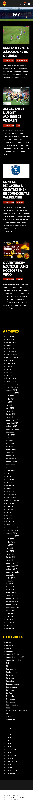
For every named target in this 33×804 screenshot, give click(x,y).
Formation (10, 681)
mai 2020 (9, 548)
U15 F (8, 741)
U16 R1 (9, 747)
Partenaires (10, 702)
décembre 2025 (12, 348)
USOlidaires (10, 773)
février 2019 (11, 593)
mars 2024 (10, 411)
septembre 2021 (12, 500)
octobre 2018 (11, 605)
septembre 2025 (12, 357)
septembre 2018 (12, 608)
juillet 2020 (10, 542)
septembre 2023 (12, 429)
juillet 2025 (10, 363)
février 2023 (11, 450)
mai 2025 (9, 369)
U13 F (8, 732)
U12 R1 (9, 729)
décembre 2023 (12, 420)
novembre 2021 (12, 494)
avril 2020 (10, 551)
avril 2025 (10, 372)
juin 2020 (9, 545)
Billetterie (10, 648)
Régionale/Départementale (16, 711)
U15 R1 (9, 744)
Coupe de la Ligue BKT (15, 657)
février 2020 (11, 557)
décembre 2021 (12, 491)
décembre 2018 (12, 599)
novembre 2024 (12, 387)
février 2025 (11, 378)
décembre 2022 (12, 456)
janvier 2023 (10, 453)
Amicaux (9, 645)
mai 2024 (9, 405)
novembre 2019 (12, 566)
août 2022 (10, 468)
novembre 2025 (12, 351)
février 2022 (11, 485)
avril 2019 (10, 587)
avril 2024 (10, 408)
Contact (5, 797)
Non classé (10, 699)
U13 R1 (9, 735)
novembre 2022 (12, 459)
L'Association (11, 687)
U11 (7, 723)
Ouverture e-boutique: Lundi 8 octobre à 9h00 (15, 268)
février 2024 (11, 414)
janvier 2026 (10, 345)
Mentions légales (18, 797)
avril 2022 (10, 480)
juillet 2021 (10, 506)
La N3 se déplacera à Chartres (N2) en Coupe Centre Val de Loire (16, 189)
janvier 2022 (10, 488)
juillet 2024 (10, 399)
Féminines (10, 678)
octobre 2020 (11, 533)
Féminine (9, 675)
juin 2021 (9, 509)
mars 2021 (10, 518)
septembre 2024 (12, 393)
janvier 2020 (10, 560)
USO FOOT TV (11, 770)
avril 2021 (10, 515)
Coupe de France (12, 654)
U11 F (8, 726)
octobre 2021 (11, 497)
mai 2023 (9, 441)
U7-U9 (8, 764)
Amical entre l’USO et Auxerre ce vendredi (13, 114)
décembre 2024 (12, 384)
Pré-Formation (12, 705)
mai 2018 (9, 620)
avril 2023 (10, 444)
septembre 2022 (12, 465)
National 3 (20, 202)
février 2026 (11, 342)
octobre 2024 (11, 390)
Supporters (10, 720)
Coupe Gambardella (13, 660)
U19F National (11, 761)
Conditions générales (10, 799)
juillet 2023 (10, 435)
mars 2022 (10, 482)
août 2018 (10, 611)
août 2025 (10, 360)
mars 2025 (10, 375)
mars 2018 (10, 626)
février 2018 (11, 628)
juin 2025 (9, 366)
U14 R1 (9, 738)
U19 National (11, 755)
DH (7, 666)
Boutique (20, 279)
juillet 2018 (10, 614)
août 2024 (10, 396)
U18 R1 (9, 753)
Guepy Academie (12, 684)
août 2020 (10, 539)
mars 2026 (10, 339)
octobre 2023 (11, 426)
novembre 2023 (12, 423)
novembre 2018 (12, 602)
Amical (9, 642)
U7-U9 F (9, 767)
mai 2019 (9, 584)
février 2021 (11, 521)
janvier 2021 (10, 524)
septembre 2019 (12, 572)
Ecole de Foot (11, 672)
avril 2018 (10, 623)
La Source (10, 690)
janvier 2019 (10, 596)
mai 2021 (9, 512)
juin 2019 (9, 581)
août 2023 (10, 432)
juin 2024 (9, 402)
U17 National (11, 750)
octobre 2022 (11, 462)
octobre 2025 (11, 354)
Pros (18, 125)
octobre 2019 (11, 569)
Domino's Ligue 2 (22, 60)
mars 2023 (10, 447)
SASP (8, 717)
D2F (7, 663)
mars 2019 (10, 590)
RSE (7, 714)
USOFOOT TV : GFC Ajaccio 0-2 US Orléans (16, 52)
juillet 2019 (10, 578)
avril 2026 (10, 336)
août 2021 (10, 503)
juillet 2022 (10, 471)
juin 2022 (9, 474)
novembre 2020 (12, 530)
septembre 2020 (12, 536)
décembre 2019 (12, 563)
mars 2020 (10, 554)
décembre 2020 (12, 527)
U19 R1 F (9, 758)
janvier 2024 (10, 417)
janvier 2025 (10, 381)
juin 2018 (9, 617)
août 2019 (10, 575)
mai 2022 (9, 477)
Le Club (9, 693)
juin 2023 (9, 438)
